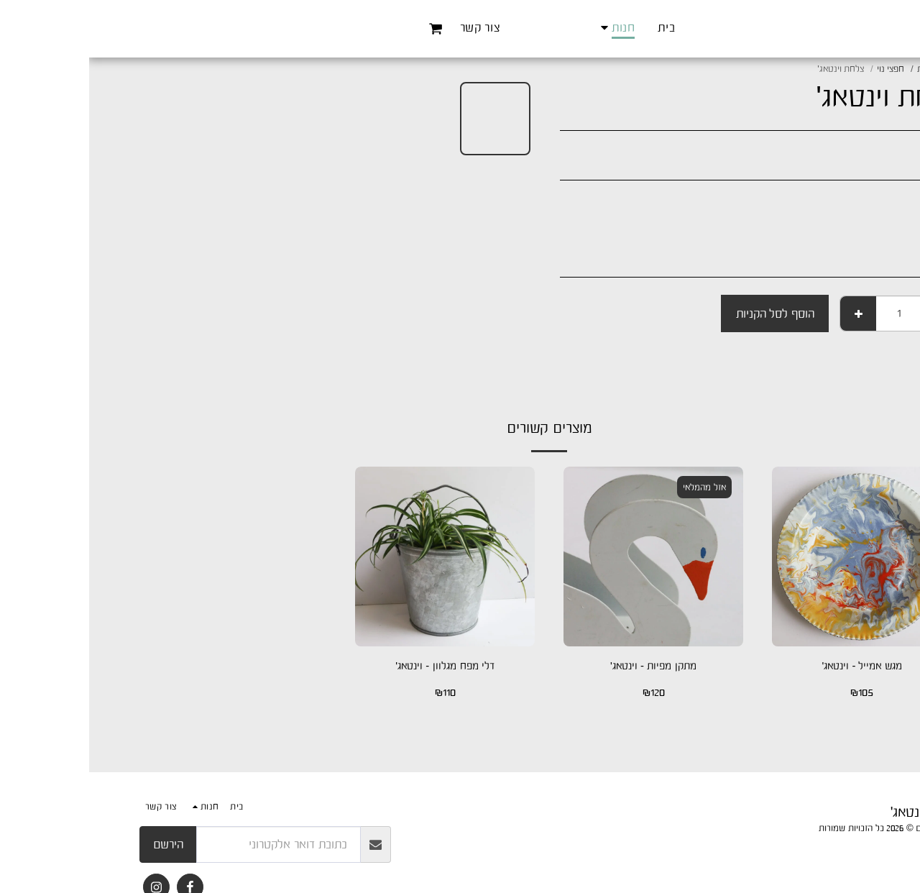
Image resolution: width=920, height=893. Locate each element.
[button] (321, 28)
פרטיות (857, 845)
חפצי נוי (802, 68)
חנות (836, 68)
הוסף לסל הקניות (686, 313)
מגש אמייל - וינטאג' (772, 666)
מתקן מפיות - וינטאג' (564, 666)
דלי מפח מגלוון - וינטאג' (356, 666)
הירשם (79, 844)
